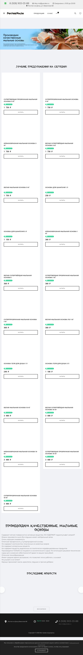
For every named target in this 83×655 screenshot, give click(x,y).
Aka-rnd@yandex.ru (40, 3)
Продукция (39, 13)
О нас (50, 13)
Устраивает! (41, 650)
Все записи (41, 609)
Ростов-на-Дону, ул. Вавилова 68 (39, 6)
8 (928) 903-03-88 (19, 3)
